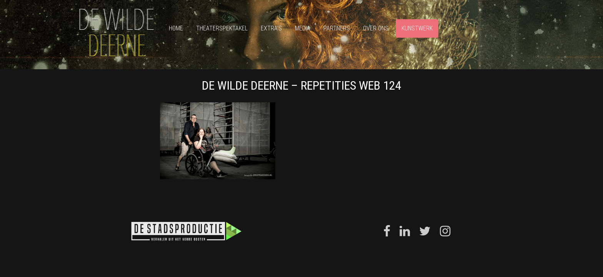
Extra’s (271, 28)
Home (176, 28)
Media (302, 28)
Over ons (375, 28)
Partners (336, 28)
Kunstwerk (417, 28)
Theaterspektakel (222, 28)
